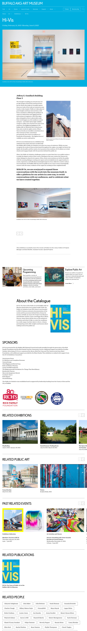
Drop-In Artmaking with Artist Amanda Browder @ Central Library (59, 538)
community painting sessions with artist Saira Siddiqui (32, 283)
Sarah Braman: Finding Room (49, 446)
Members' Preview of (10, 537)
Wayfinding (6, 446)
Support (44, 9)
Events (16, 9)
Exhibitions (17, 13)
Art (9, 9)
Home (4, 13)
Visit (3, 9)
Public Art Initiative (31, 125)
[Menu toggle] (83, 9)
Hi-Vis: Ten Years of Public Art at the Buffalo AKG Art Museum (13, 586)
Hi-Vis (26, 13)
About (51, 9)
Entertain (35, 9)
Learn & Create (25, 9)
